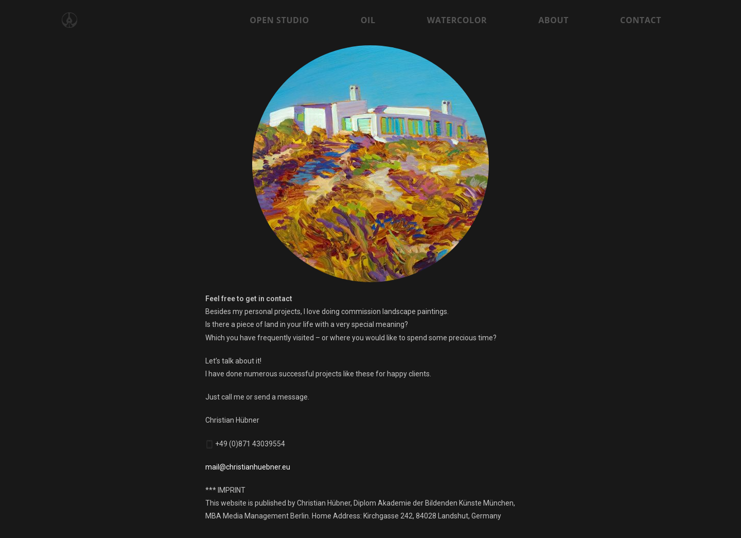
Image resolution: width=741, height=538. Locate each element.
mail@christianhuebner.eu (247, 467)
